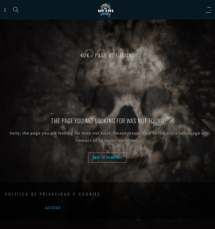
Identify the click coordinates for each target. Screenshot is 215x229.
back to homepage (107, 157)
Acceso (52, 207)
